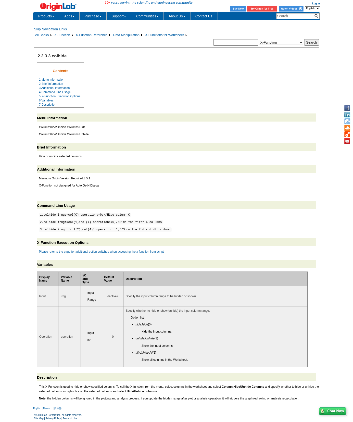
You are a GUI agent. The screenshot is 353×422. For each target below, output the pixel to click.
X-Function (62, 35)
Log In (316, 3)
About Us (177, 16)
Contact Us (203, 16)
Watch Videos (291, 8)
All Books (42, 35)
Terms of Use (70, 418)
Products (46, 16)
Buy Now (238, 8)
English (37, 408)
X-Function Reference (92, 35)
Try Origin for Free (262, 8)
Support (119, 16)
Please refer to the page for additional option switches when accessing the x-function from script (101, 251)
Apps (69, 16)
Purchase (93, 16)
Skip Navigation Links (50, 29)
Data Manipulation (126, 35)
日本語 (58, 408)
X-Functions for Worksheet (164, 35)
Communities (147, 16)
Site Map (38, 418)
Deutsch (47, 408)
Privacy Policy (53, 418)
